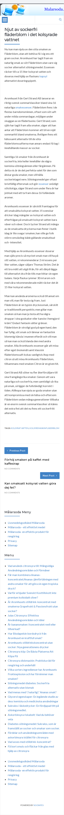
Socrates (39, 805)
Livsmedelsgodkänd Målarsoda (26, 522)
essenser (44, 183)
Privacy (12, 540)
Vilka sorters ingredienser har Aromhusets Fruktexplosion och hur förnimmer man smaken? (32, 674)
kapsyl (43, 76)
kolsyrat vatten (20, 428)
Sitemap (12, 545)
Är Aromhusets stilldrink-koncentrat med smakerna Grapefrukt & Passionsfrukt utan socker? (33, 606)
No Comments (12, 468)
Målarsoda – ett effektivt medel (26, 527)
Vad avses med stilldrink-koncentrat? (29, 741)
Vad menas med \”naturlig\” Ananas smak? (32, 692)
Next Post (50, 475)
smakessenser (23, 107)
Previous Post (16, 450)
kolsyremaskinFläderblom (44, 428)
